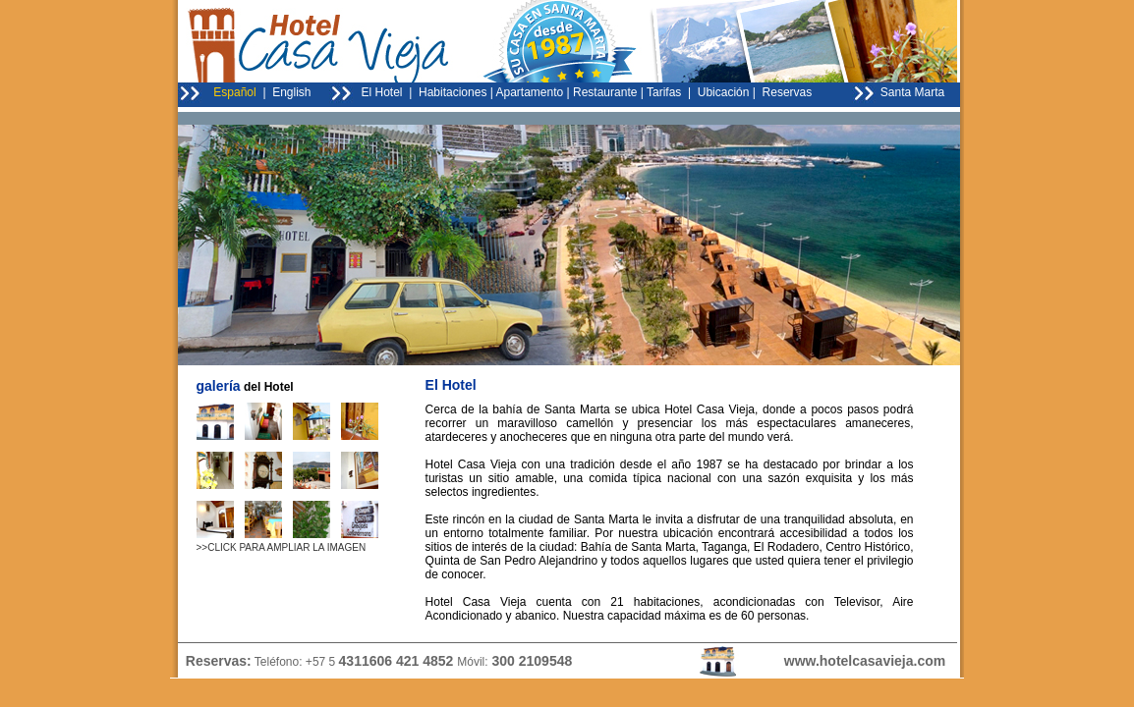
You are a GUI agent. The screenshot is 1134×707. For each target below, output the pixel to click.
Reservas (785, 92)
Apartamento (530, 92)
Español (234, 92)
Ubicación (724, 92)
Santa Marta (912, 92)
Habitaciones (452, 92)
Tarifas (664, 92)
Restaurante (605, 92)
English (291, 92)
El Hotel (382, 92)
